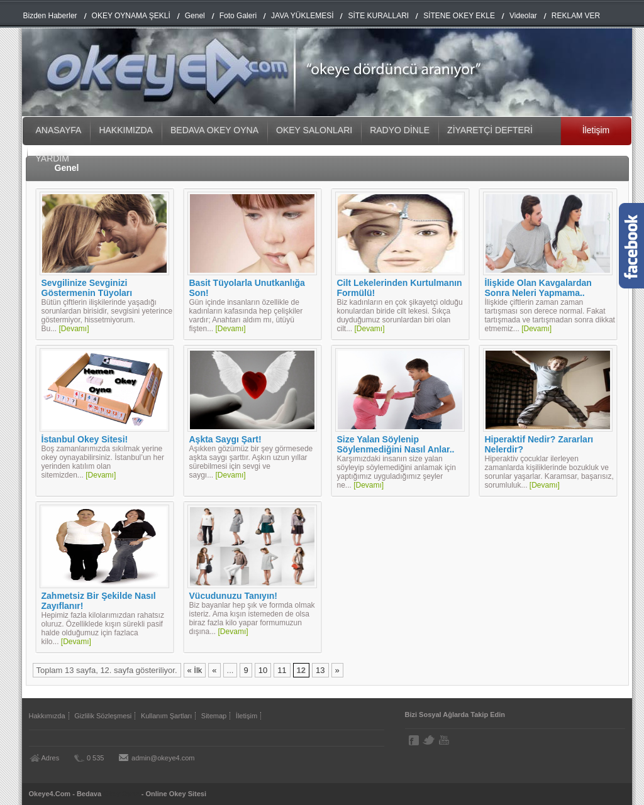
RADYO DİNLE (400, 130)
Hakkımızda (47, 716)
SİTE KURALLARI (378, 15)
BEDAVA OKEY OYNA (214, 130)
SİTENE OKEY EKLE (459, 15)
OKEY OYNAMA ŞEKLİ (131, 15)
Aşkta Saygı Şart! (225, 439)
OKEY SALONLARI (314, 130)
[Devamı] (74, 328)
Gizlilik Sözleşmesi (102, 716)
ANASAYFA (59, 130)
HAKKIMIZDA (126, 130)
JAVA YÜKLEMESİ (302, 15)
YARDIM (52, 158)
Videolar (523, 15)
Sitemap (213, 716)
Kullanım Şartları (166, 716)
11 (281, 670)
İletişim (596, 130)
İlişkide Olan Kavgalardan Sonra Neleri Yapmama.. (538, 288)
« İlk (195, 670)
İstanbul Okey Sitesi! (85, 439)
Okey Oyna (121, 793)
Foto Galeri (238, 15)
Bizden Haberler (50, 15)
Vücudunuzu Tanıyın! (233, 596)
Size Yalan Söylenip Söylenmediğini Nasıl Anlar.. (396, 444)
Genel (195, 15)
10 (262, 670)
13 (320, 670)
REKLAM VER (576, 15)
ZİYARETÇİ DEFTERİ (490, 130)
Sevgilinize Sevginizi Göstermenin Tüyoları (87, 288)
